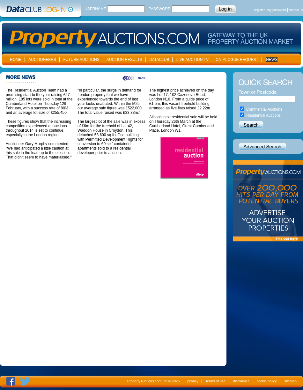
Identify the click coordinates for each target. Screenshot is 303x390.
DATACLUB (159, 59)
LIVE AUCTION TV (192, 59)
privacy (192, 381)
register (259, 10)
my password (276, 10)
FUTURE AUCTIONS (81, 59)
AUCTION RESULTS (124, 59)
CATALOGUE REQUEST (237, 59)
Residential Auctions (263, 115)
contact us (295, 10)
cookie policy (266, 381)
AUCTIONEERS (42, 59)
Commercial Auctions (264, 109)
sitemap (290, 381)
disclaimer (241, 381)
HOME (15, 59)
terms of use (215, 381)
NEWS (271, 59)
